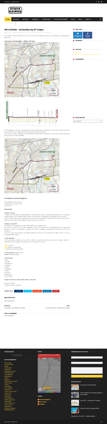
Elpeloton (7, 379)
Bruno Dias (43, 402)
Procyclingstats (9, 373)
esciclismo (7, 390)
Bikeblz (6, 366)
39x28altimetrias (9, 410)
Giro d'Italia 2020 (47, 32)
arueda (6, 385)
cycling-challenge (9, 408)
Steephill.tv (7, 396)
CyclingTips (7, 386)
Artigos (25, 19)
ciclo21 (6, 378)
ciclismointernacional (10, 381)
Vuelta (88, 19)
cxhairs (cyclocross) (10, 391)
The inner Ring (8, 364)
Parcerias (7, 1)
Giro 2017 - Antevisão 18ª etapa (90, 400)
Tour (72, 19)
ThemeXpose (14, 422)
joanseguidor (8, 376)
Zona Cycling (8, 388)
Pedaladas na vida (9, 371)
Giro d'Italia (39, 32)
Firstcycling (7, 363)
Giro (79, 19)
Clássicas (9, 23)
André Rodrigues (44, 399)
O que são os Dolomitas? (88, 385)
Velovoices (7, 369)
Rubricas (35, 19)
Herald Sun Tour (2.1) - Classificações (83, 416)
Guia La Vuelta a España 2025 (89, 408)
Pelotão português (60, 19)
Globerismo (7, 406)
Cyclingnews (8, 368)
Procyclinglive (8, 398)
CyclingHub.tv (8, 374)
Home (8, 19)
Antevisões (46, 19)
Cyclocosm (7, 393)
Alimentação (15, 1)
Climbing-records (9, 400)
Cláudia (42, 404)
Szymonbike (8, 401)
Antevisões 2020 (31, 32)
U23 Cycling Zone (9, 403)
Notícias (16, 19)
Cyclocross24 (8, 405)
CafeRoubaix (8, 383)
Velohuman (7, 395)
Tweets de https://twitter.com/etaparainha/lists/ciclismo (87, 53)
